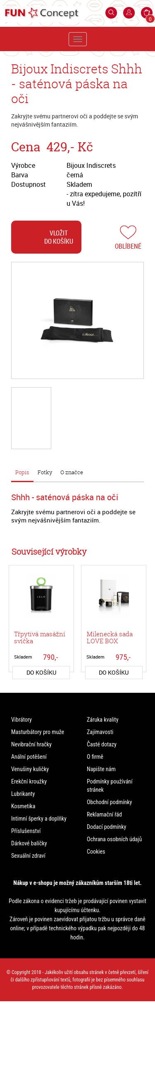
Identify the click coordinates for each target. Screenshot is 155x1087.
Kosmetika (23, 806)
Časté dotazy (102, 744)
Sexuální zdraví (28, 855)
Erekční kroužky (29, 781)
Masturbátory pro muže (37, 732)
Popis (22, 472)
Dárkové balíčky (29, 843)
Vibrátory (21, 719)
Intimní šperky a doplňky (39, 818)
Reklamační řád (104, 814)
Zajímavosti (100, 732)
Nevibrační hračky (31, 744)
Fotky (45, 472)
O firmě (95, 756)
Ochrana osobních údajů (114, 839)
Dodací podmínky (106, 826)
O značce (71, 472)
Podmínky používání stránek (109, 785)
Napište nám (101, 769)
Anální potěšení (29, 756)
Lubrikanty (23, 794)
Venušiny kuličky (30, 769)
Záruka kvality (103, 719)
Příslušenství (26, 831)
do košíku (41, 672)
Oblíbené (128, 246)
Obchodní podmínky (109, 802)
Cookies (96, 851)
